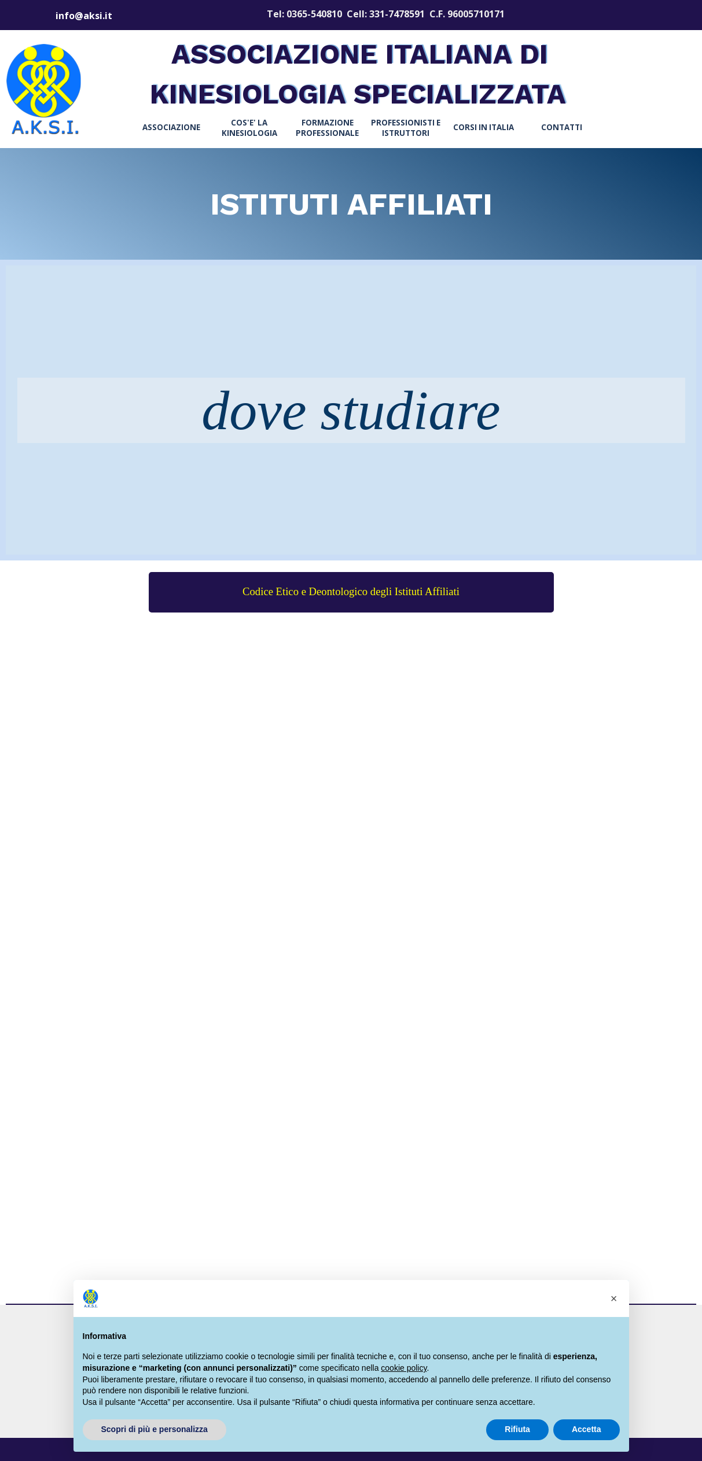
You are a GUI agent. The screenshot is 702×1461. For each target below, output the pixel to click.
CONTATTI (561, 127)
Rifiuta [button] (517, 1429)
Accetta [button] (586, 1429)
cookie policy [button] (404, 1368)
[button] (614, 1298)
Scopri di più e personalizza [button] (154, 1429)
